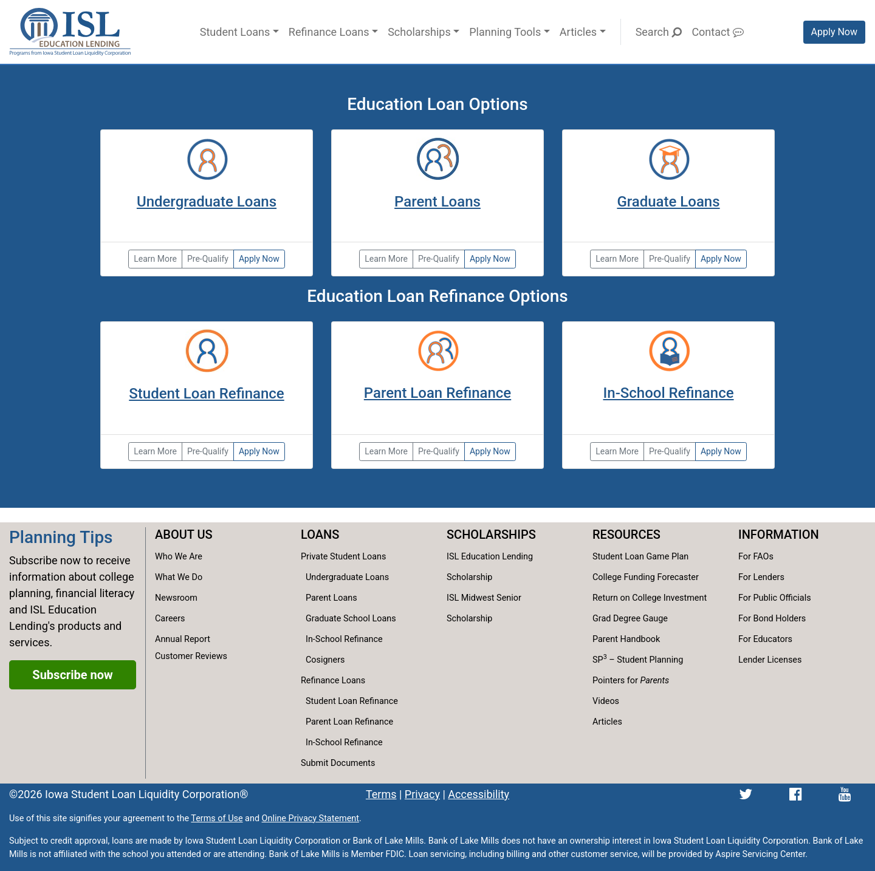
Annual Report (182, 639)
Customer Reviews (191, 656)
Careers (170, 618)
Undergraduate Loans (206, 201)
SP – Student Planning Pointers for (637, 669)
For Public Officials (774, 598)
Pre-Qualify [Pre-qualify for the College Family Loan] (438, 259)
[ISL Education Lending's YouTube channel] (845, 794)
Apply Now (834, 32)
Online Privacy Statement (310, 818)
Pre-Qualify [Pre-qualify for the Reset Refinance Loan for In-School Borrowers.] (669, 451)
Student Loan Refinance (206, 393)
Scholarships (419, 32)
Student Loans (235, 32)
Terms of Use (216, 818)
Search (659, 32)
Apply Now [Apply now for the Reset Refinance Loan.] (259, 451)
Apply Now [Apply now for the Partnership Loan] (259, 259)
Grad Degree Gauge (630, 618)
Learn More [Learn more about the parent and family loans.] (386, 259)
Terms (381, 794)
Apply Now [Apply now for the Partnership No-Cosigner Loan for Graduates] (721, 259)
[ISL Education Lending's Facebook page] (796, 794)
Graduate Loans (668, 201)
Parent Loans (437, 201)
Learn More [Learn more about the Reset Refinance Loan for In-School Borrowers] (617, 451)
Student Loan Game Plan (640, 557)
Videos (605, 701)
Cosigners (325, 660)
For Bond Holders (772, 618)
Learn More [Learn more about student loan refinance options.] (155, 451)
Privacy (422, 794)
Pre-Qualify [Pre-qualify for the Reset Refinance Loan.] (207, 451)
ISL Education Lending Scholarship (490, 567)
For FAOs (756, 557)
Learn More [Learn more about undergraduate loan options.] (155, 259)
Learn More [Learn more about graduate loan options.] (617, 259)
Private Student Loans (343, 557)
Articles (578, 32)
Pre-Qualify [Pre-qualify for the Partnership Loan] (207, 259)
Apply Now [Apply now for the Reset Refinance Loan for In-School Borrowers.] (721, 451)
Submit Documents (338, 763)
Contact (717, 32)
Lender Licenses (769, 660)
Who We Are (178, 557)
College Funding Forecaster (645, 577)
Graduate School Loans (351, 618)
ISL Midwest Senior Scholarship (484, 608)
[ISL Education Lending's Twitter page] (745, 794)
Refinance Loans (329, 32)
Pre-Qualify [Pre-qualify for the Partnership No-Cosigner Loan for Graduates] (669, 259)
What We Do (178, 577)
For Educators (765, 639)
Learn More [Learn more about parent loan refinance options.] (386, 451)
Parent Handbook (626, 639)
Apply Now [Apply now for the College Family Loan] (490, 259)
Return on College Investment (649, 598)
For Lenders (761, 577)
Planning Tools (505, 32)
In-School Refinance (668, 392)
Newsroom (176, 598)
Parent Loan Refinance (437, 392)
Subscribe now (72, 675)
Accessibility (478, 794)
